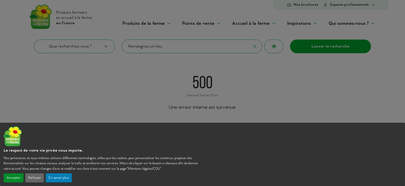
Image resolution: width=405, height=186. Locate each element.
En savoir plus (59, 178)
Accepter (13, 178)
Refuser (34, 178)
